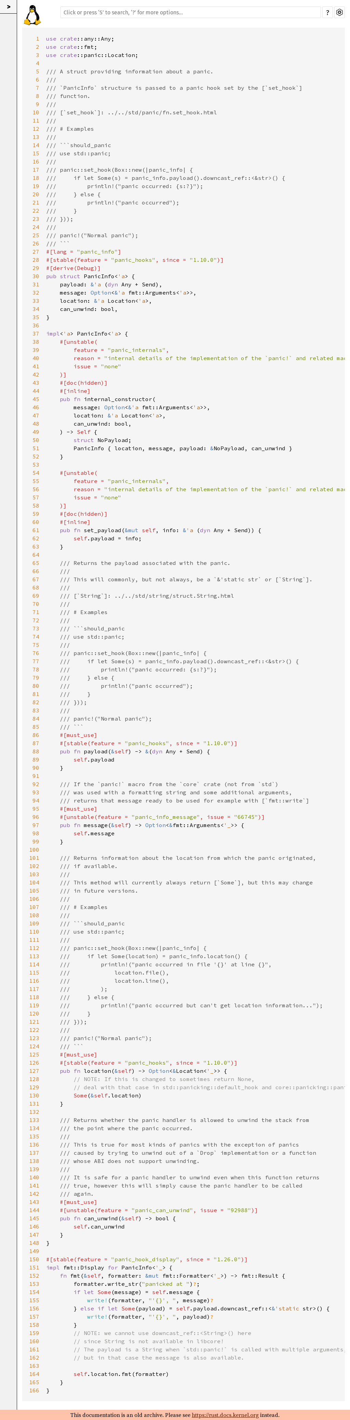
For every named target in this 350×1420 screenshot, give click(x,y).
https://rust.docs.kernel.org (225, 1415)
